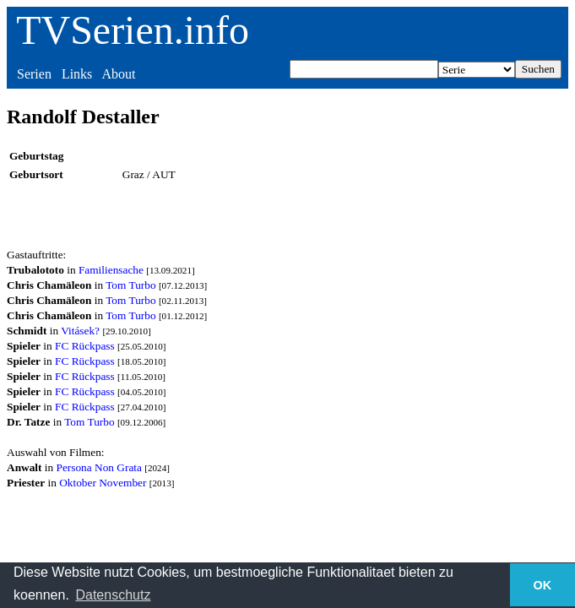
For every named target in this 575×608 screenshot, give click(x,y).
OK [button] (543, 585)
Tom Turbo (130, 285)
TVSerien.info (132, 30)
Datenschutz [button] (112, 595)
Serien (34, 74)
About (118, 74)
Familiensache (111, 269)
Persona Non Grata (99, 467)
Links (77, 74)
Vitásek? (80, 330)
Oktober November (102, 482)
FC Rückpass (85, 345)
